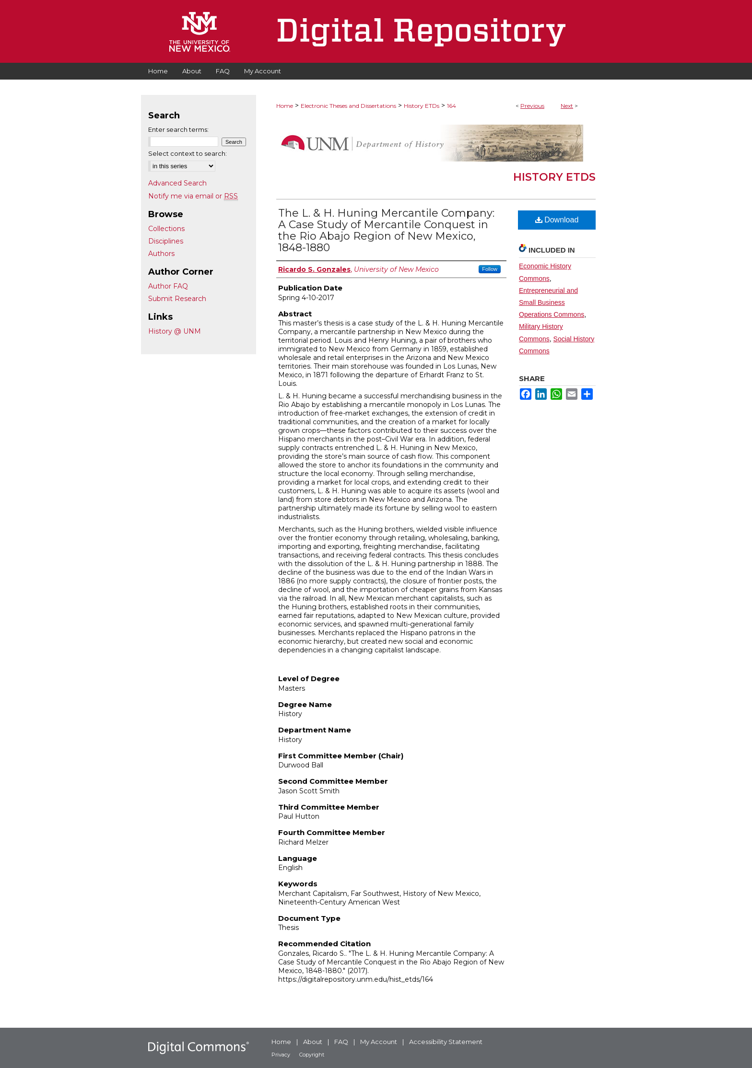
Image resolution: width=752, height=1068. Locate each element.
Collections (166, 228)
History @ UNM (174, 331)
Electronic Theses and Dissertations (348, 105)
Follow (489, 269)
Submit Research (177, 298)
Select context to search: (187, 153)
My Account (378, 1041)
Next (567, 105)
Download (557, 220)
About (312, 1041)
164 (451, 105)
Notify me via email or (193, 196)
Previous (532, 105)
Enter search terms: (178, 129)
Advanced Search (177, 183)
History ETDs (421, 105)
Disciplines (165, 241)
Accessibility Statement (445, 1041)
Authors (161, 253)
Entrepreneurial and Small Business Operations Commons (551, 302)
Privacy (280, 1054)
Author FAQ (168, 286)
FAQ (341, 1041)
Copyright (311, 1054)
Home (284, 105)
